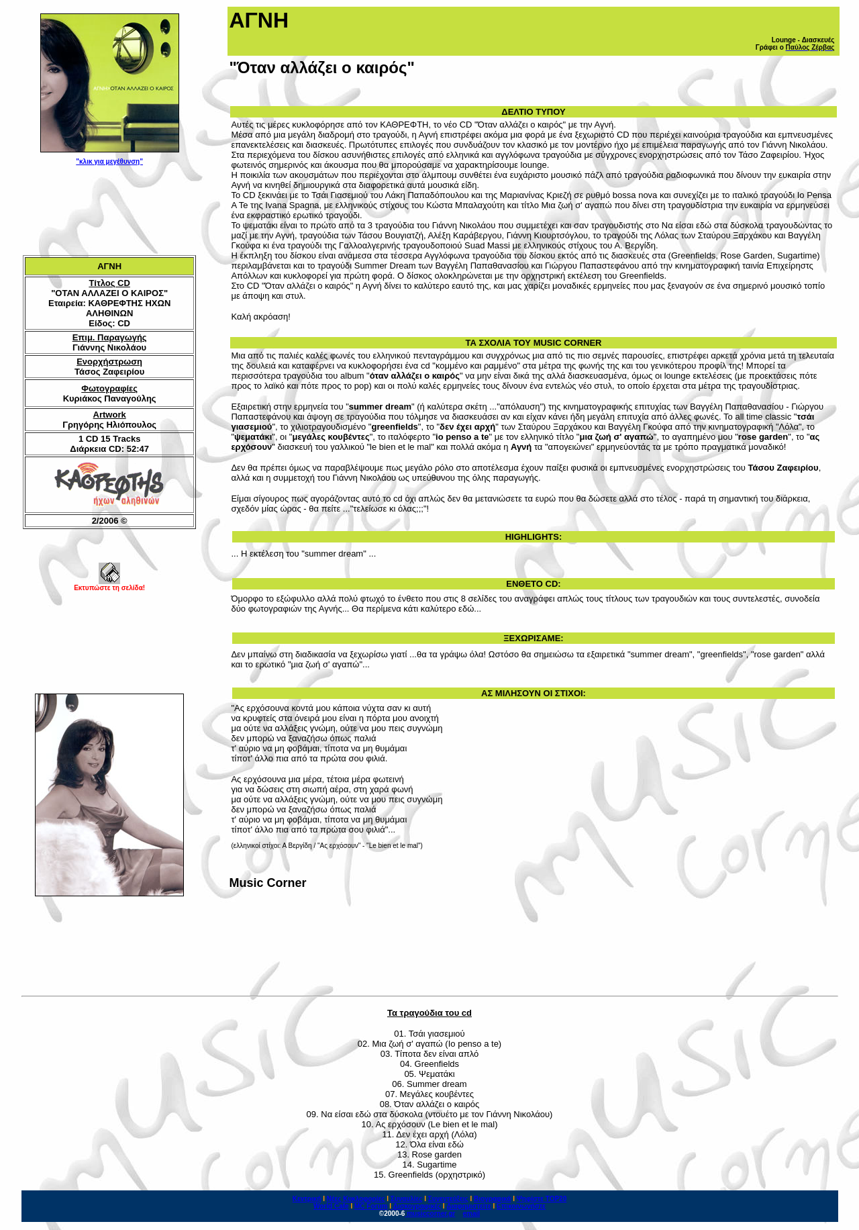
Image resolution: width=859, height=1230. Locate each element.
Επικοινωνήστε (521, 1206)
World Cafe (331, 1206)
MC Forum (370, 1206)
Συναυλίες (407, 1198)
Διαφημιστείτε (468, 1206)
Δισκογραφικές (417, 1206)
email (472, 1213)
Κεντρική (307, 1198)
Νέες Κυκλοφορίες (356, 1198)
